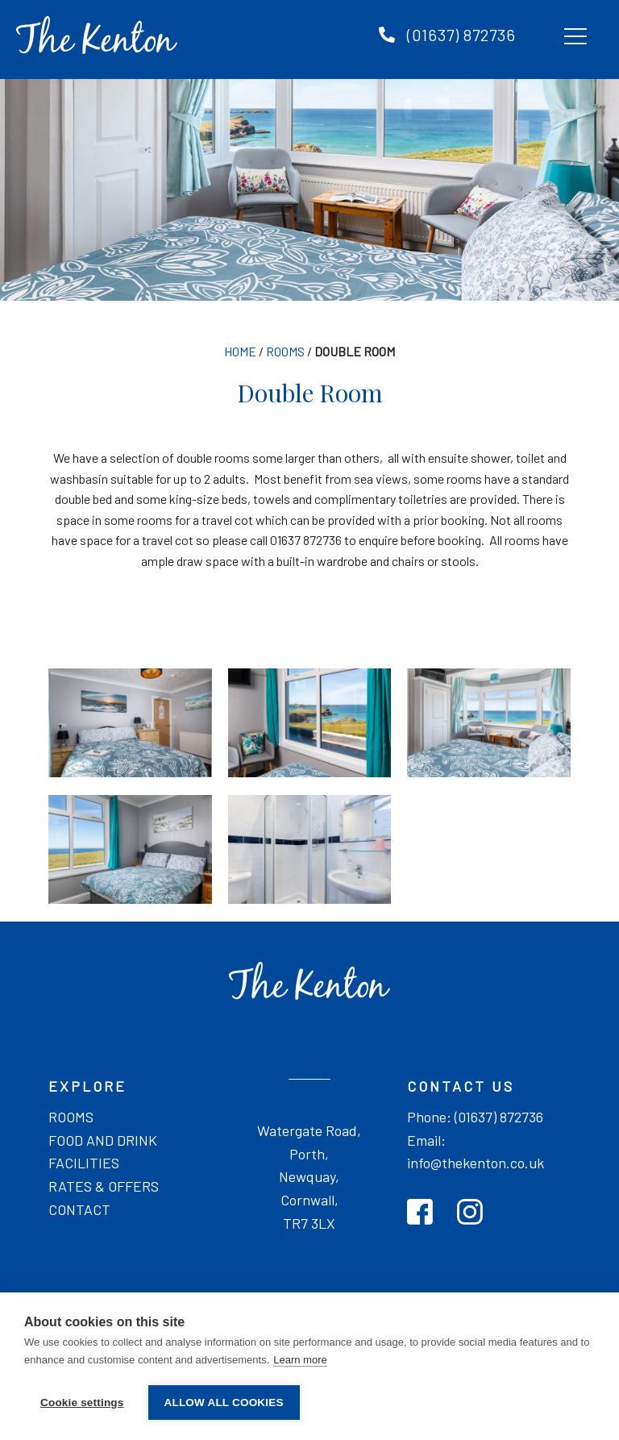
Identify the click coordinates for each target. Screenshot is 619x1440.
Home (240, 351)
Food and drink (102, 1140)
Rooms (285, 351)
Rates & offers (103, 1186)
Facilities (83, 1163)
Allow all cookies (224, 1402)
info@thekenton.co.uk (475, 1163)
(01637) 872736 (461, 35)
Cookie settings (82, 1402)
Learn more (299, 1360)
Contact (79, 1209)
